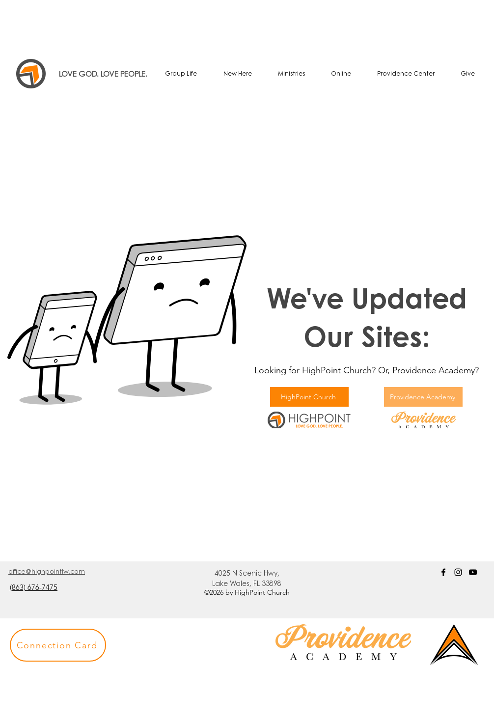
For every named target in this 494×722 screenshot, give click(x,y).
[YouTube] (473, 572)
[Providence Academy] (423, 397)
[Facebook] (443, 572)
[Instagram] (458, 572)
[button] (58, 645)
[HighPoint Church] (309, 397)
